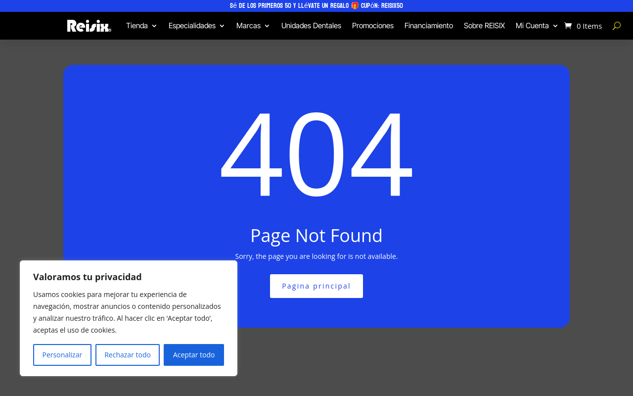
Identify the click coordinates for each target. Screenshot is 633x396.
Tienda (137, 25)
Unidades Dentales (311, 25)
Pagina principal (316, 286)
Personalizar (63, 354)
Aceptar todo (194, 354)
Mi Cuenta (532, 25)
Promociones (373, 25)
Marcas (248, 25)
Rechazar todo (127, 354)
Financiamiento (429, 25)
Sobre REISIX (484, 25)
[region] (128, 318)
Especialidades (192, 25)
